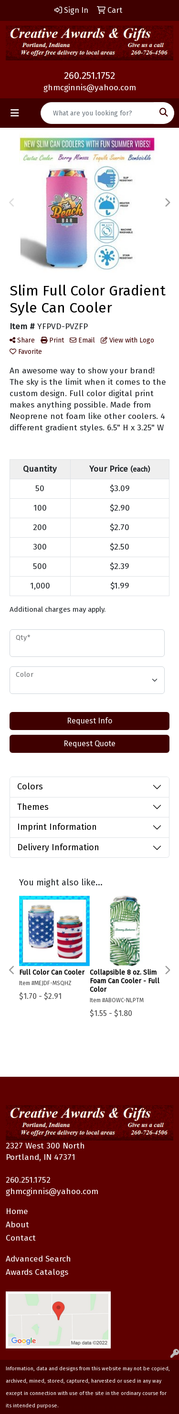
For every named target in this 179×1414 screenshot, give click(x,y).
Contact (21, 1238)
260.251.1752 (89, 75)
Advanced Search (38, 1259)
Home (17, 1211)
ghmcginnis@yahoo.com (89, 88)
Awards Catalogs (37, 1272)
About (17, 1225)
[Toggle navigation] (15, 113)
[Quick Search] (97, 113)
